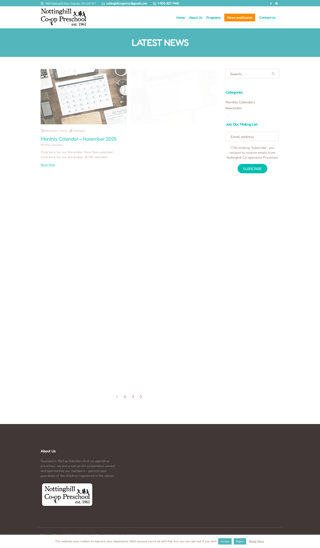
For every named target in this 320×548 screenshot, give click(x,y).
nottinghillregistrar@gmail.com (126, 3)
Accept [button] (225, 541)
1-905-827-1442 (168, 3)
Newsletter (234, 108)
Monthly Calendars (52, 144)
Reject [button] (240, 541)
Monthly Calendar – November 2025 (78, 139)
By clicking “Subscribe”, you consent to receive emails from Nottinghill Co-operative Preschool (252, 152)
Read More (48, 165)
